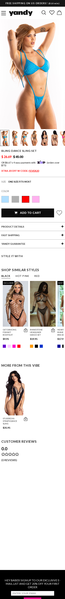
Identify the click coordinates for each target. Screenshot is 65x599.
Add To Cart (27, 212)
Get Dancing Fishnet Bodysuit (9, 332)
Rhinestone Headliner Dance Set (36, 332)
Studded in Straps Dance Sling (10, 421)
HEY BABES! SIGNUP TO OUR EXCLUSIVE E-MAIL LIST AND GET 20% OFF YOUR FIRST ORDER (32, 584)
